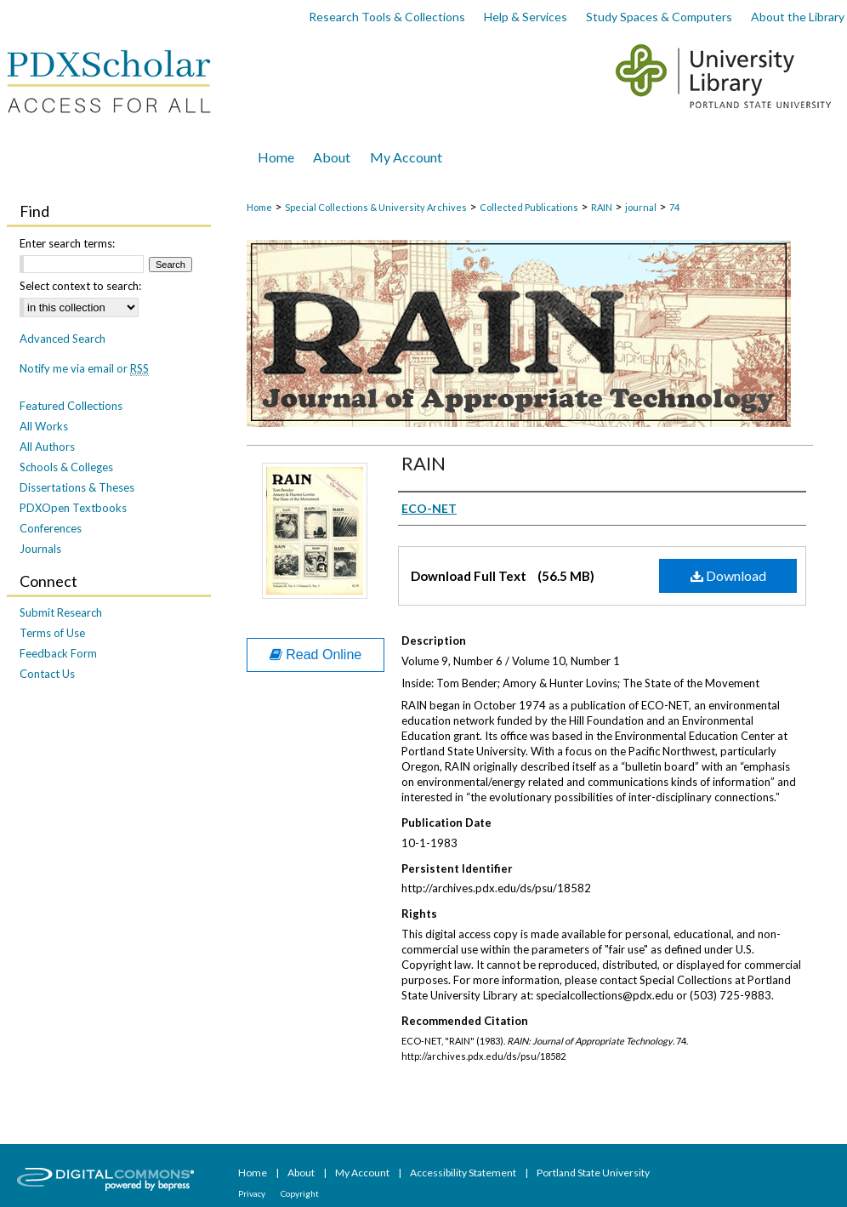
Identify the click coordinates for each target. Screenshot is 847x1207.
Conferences (51, 528)
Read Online (315, 654)
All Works (44, 426)
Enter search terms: (67, 243)
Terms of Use (52, 633)
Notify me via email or (84, 368)
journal (641, 207)
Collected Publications (529, 207)
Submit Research (61, 612)
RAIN (601, 207)
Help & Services (525, 16)
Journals (40, 548)
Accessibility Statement (464, 1172)
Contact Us (47, 673)
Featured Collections (71, 406)
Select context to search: (80, 286)
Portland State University (593, 1172)
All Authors (47, 446)
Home (259, 207)
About (301, 1172)
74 (674, 207)
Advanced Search (62, 338)
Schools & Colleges (66, 467)
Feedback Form (58, 653)
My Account (363, 1172)
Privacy (252, 1193)
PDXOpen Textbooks (73, 508)
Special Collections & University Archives (376, 207)
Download (728, 575)
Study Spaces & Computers (659, 16)
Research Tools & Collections (387, 16)
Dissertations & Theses (77, 487)
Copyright (300, 1193)
